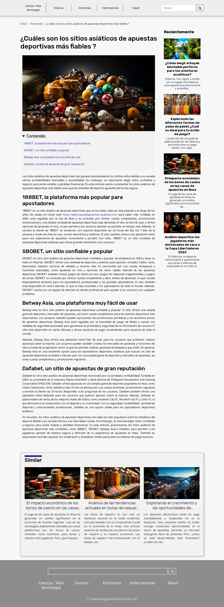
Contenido (36, 136)
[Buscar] (178, 8)
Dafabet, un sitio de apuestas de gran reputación (54, 164)
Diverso (59, 8)
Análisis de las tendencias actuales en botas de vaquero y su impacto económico (112, 508)
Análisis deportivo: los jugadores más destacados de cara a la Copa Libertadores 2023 (182, 244)
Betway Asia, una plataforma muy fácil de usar (52, 157)
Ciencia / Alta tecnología (33, 8)
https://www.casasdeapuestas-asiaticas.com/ (90, 214)
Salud (135, 8)
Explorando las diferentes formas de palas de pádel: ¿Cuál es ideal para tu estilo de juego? (182, 126)
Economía (85, 8)
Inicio (23, 24)
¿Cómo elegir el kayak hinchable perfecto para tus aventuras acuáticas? (182, 68)
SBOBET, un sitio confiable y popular (46, 150)
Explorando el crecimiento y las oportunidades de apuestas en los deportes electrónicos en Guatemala (171, 510)
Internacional (110, 8)
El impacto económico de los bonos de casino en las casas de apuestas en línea (182, 184)
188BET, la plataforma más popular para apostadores (57, 143)
